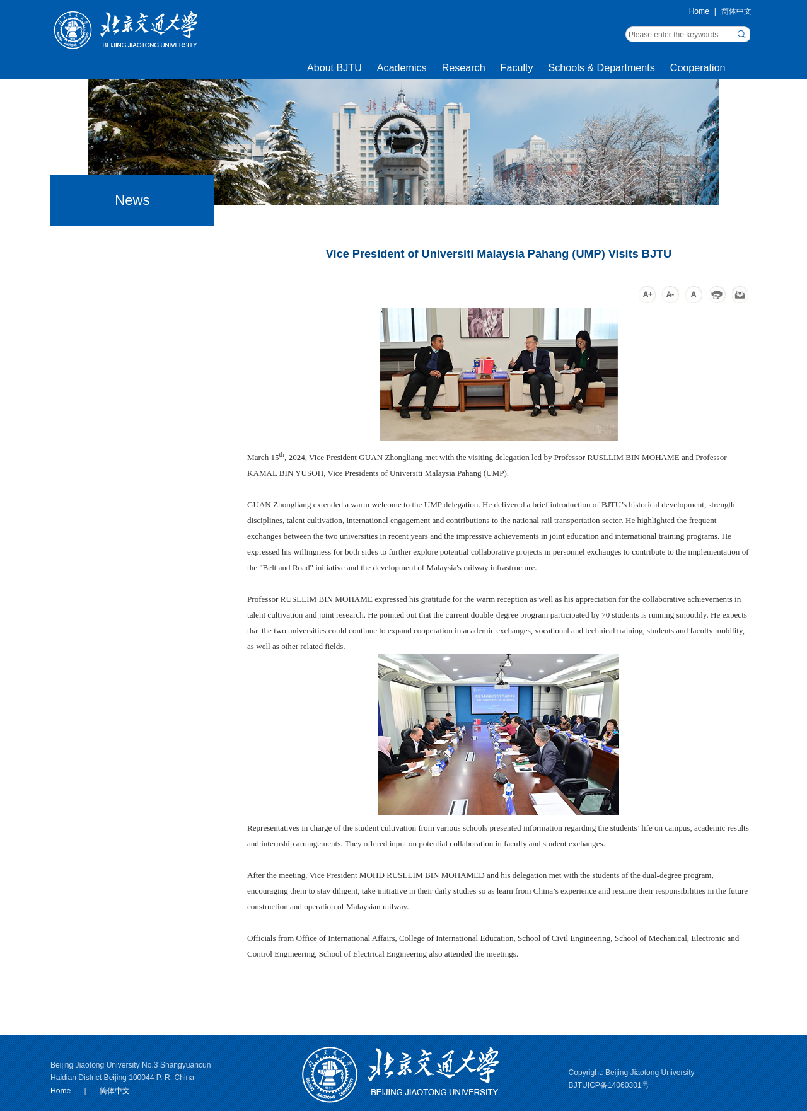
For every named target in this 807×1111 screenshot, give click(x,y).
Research (463, 67)
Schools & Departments (602, 67)
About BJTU (334, 67)
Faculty (517, 67)
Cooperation (698, 67)
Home (699, 11)
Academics (402, 67)
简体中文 (736, 11)
